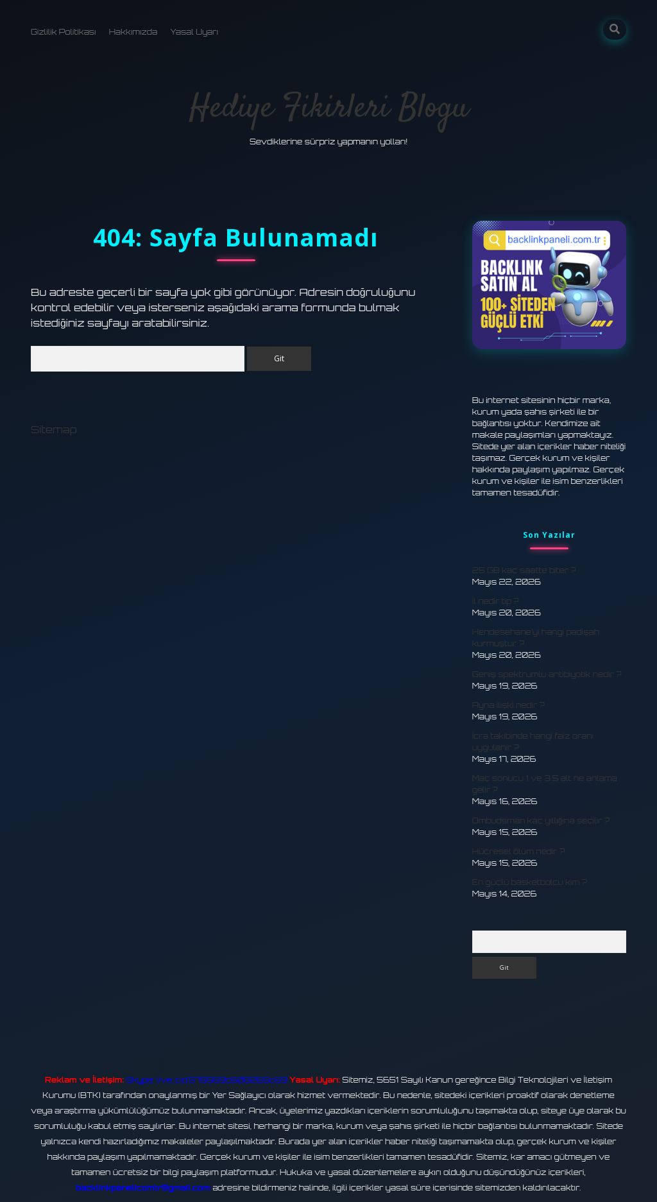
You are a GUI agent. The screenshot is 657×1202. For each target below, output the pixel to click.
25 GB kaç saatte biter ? (524, 570)
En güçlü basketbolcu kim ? (529, 882)
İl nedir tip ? (495, 601)
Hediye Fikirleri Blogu (328, 108)
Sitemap (54, 429)
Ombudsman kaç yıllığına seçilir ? (541, 820)
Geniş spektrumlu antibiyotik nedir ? (547, 674)
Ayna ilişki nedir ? (508, 705)
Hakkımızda (133, 32)
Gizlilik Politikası (63, 32)
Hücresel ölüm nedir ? (518, 851)
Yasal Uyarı (194, 32)
